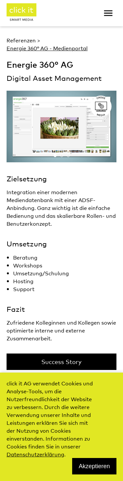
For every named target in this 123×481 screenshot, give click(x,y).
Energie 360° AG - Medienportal (47, 48)
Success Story (61, 361)
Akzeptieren (94, 466)
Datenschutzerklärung (35, 454)
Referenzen (21, 40)
